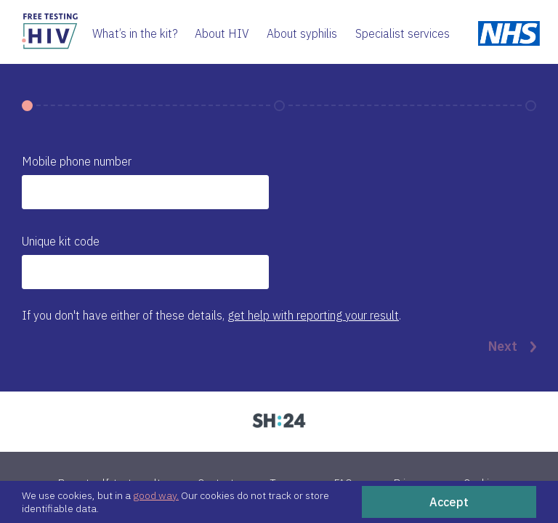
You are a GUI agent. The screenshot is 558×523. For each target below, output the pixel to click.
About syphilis (302, 33)
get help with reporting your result (313, 315)
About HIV (222, 33)
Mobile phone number (77, 161)
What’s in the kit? (135, 33)
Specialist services (402, 33)
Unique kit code (61, 241)
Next (512, 346)
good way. (156, 495)
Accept (449, 502)
